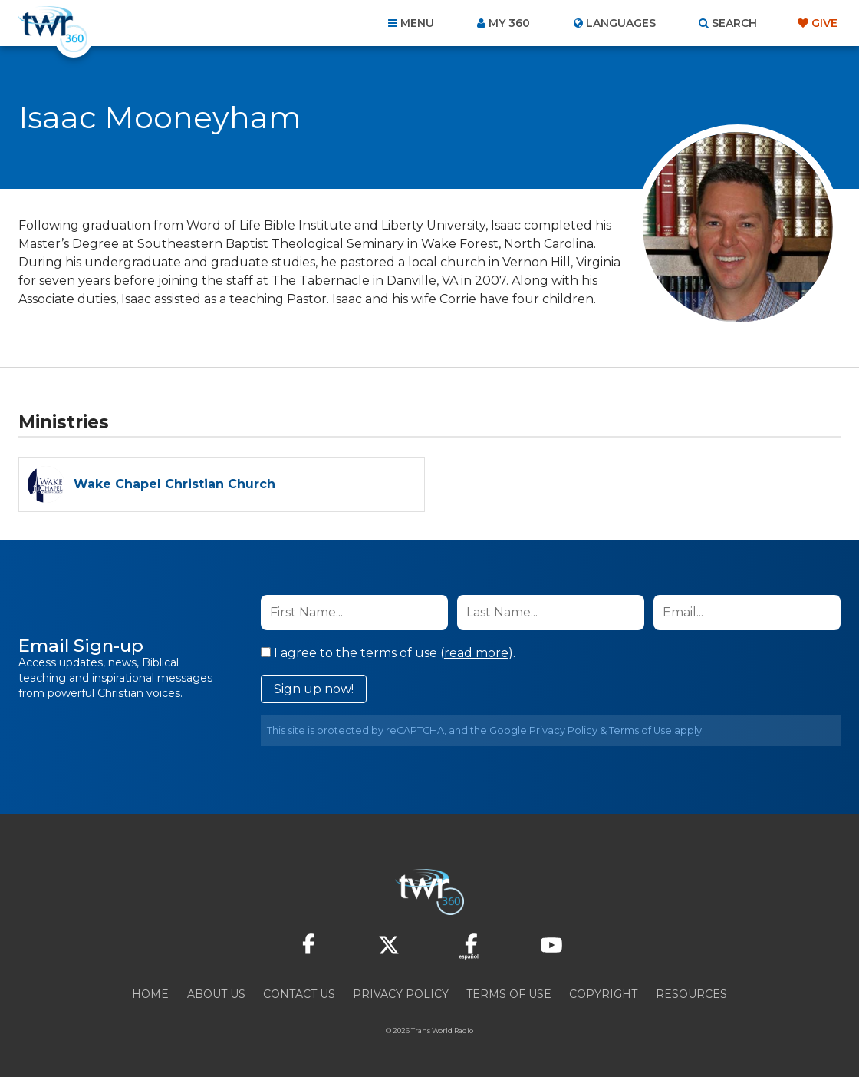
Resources (691, 994)
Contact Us (299, 994)
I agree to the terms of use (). (388, 653)
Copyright (603, 994)
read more (476, 653)
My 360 (509, 23)
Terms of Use (640, 730)
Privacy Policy (563, 730)
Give (824, 23)
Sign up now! (314, 689)
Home (150, 994)
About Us (216, 994)
